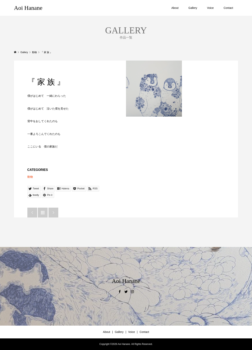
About (175, 7)
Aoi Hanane (28, 8)
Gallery (192, 7)
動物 (30, 176)
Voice (210, 7)
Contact (228, 7)
